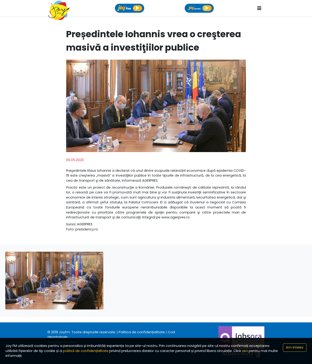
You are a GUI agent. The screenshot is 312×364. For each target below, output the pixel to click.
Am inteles (294, 347)
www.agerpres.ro (175, 217)
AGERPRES (84, 224)
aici (245, 351)
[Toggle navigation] (259, 8)
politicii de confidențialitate (85, 351)
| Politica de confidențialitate (141, 332)
